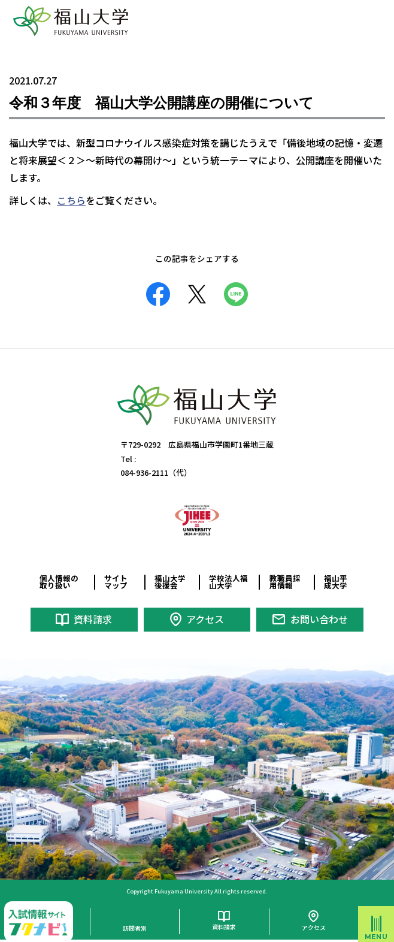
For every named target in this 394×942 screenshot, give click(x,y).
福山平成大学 (335, 581)
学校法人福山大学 (228, 581)
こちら (71, 200)
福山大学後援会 (170, 581)
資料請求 (93, 619)
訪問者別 (135, 927)
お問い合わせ (319, 619)
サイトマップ (116, 581)
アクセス (205, 619)
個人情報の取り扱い (59, 581)
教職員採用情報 (285, 581)
